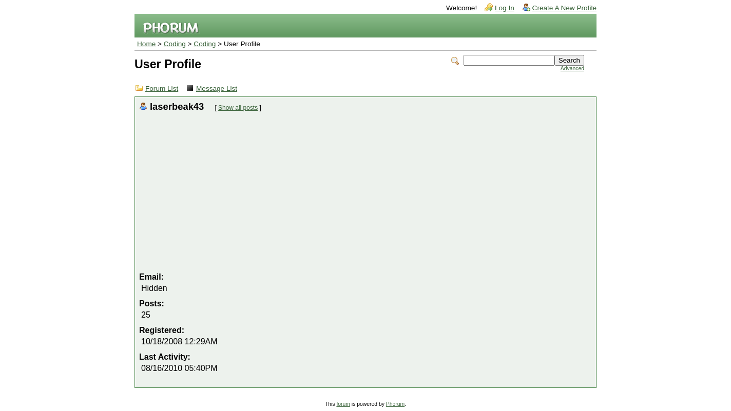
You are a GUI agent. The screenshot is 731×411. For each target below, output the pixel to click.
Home (146, 44)
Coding (175, 44)
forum (343, 404)
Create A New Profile (564, 8)
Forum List (161, 88)
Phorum (395, 404)
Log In (504, 8)
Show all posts (238, 107)
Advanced (572, 68)
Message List (216, 88)
